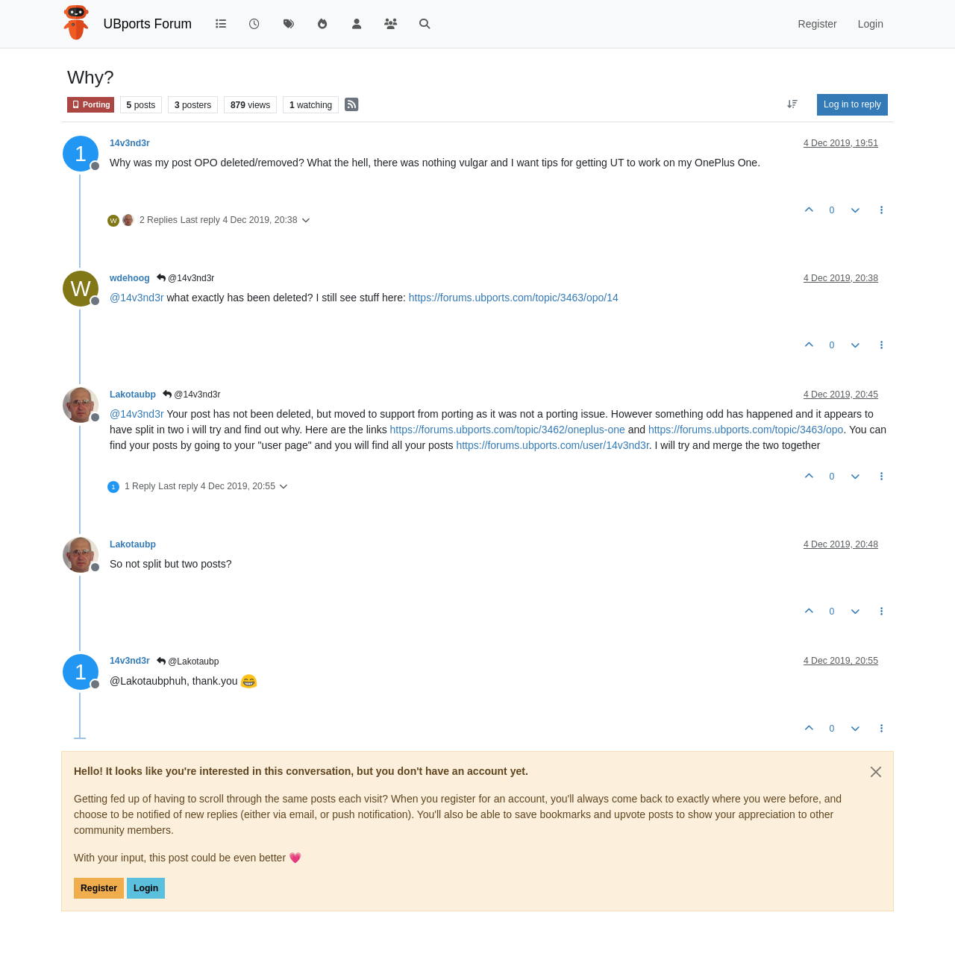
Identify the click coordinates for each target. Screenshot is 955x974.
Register (99, 888)
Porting (90, 105)
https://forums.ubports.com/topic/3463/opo (745, 430)
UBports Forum (148, 23)
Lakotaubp (133, 394)
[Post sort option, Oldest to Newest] (792, 104)
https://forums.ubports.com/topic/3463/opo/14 (514, 298)
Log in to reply (852, 104)
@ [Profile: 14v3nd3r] (137, 298)
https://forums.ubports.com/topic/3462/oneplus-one (507, 430)
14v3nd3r (130, 143)
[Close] (876, 772)
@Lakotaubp (188, 661)
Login (146, 888)
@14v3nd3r (186, 278)
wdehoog (130, 278)
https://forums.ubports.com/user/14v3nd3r (552, 445)
